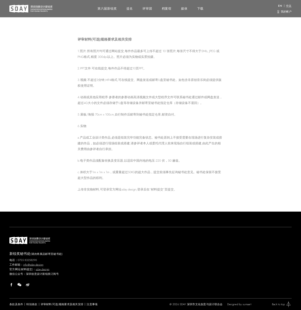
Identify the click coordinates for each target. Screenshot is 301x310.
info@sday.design (33, 265)
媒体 (184, 8)
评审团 (147, 8)
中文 (289, 6)
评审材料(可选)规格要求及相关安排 (62, 304)
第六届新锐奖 (107, 8)
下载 (200, 8)
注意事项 (92, 304)
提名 (130, 8)
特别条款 (31, 304)
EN (280, 6)
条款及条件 (16, 304)
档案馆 (166, 8)
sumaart (247, 304)
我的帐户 (286, 11)
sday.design (42, 269)
